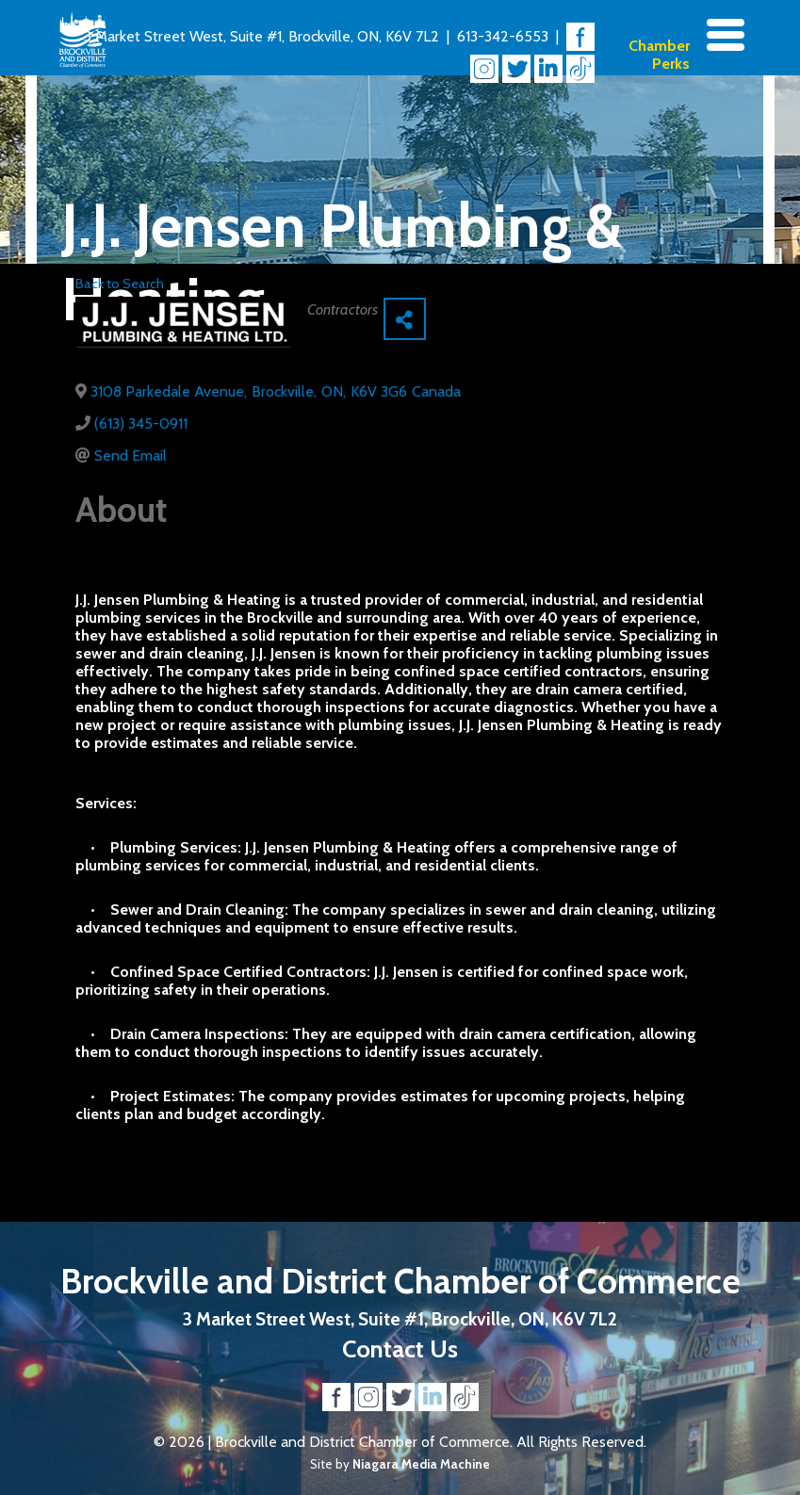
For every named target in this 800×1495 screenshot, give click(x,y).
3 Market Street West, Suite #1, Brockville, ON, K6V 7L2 (261, 36)
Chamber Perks (659, 55)
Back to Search (119, 283)
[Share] (405, 319)
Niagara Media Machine (421, 1463)
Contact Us (400, 1348)
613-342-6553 (502, 36)
